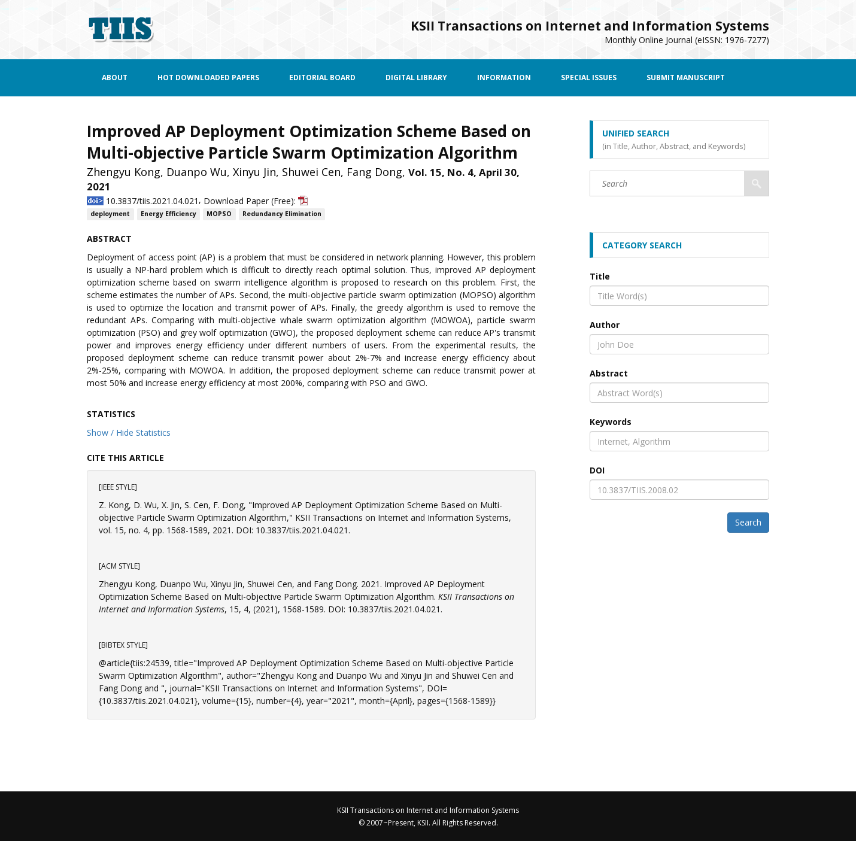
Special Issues (589, 77)
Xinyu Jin (254, 172)
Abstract (609, 373)
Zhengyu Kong (123, 172)
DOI (597, 470)
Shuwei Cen (311, 172)
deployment (110, 214)
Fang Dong (374, 172)
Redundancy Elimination (281, 214)
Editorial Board (322, 77)
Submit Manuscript (685, 77)
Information (504, 77)
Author (605, 324)
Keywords (611, 421)
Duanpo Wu (196, 172)
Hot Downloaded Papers (208, 77)
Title (600, 276)
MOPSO (219, 214)
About (115, 77)
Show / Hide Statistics (129, 432)
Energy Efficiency (168, 214)
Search (748, 522)
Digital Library (416, 77)
